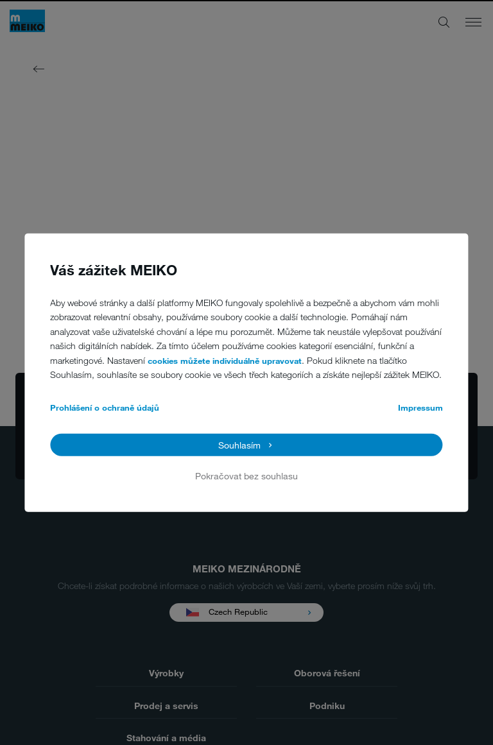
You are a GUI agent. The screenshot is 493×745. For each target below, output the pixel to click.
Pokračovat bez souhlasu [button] (246, 475)
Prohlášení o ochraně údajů (104, 407)
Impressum (420, 407)
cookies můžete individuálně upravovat (225, 360)
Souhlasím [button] (239, 444)
